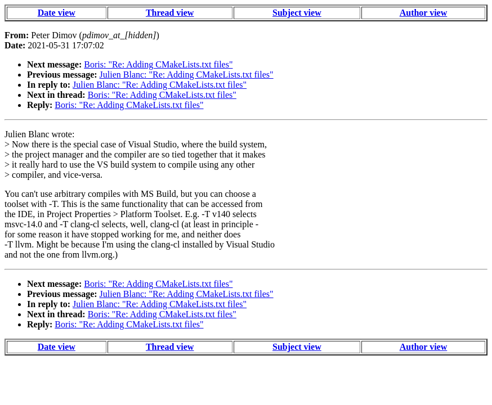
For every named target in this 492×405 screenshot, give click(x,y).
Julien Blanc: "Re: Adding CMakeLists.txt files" (187, 74)
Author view (424, 12)
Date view (56, 12)
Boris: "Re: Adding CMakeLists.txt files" (158, 64)
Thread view (170, 12)
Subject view (296, 12)
